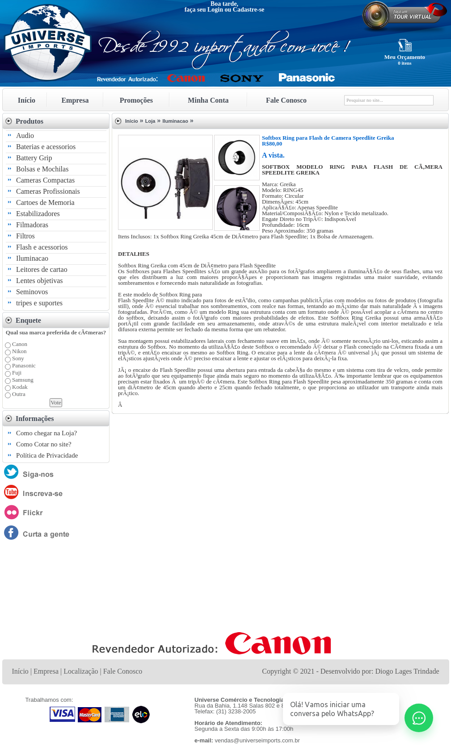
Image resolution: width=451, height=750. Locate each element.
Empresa (75, 100)
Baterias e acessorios (46, 146)
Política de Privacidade (47, 455)
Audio (25, 135)
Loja (150, 121)
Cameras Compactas (45, 180)
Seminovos (32, 292)
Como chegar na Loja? (46, 433)
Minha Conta (208, 100)
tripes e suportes (39, 303)
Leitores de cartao (41, 269)
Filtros (25, 236)
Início (26, 100)
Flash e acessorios (42, 247)
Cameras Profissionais (48, 191)
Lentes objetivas (39, 280)
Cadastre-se (249, 9)
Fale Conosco (286, 100)
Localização (80, 671)
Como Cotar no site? (44, 444)
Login (215, 9)
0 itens (404, 63)
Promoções (136, 100)
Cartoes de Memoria (45, 202)
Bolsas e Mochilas (42, 169)
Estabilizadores (38, 213)
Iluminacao (32, 258)
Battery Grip (34, 158)
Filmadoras (32, 225)
